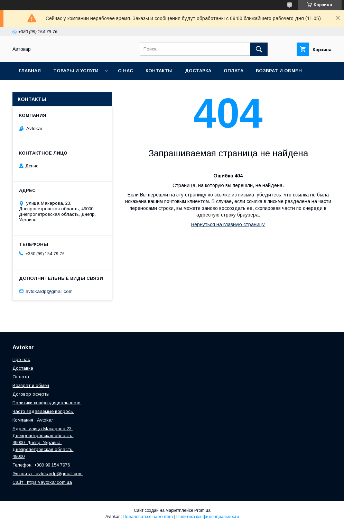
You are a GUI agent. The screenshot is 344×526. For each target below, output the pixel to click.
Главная (30, 70)
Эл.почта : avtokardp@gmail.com (47, 473)
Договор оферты (30, 394)
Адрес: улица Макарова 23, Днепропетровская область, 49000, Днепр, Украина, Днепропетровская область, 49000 (42, 442)
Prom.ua (202, 510)
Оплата (233, 70)
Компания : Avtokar (32, 420)
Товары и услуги (76, 70)
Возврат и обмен (279, 70)
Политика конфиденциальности (207, 516)
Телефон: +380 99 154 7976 (41, 465)
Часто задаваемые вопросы (43, 411)
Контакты (159, 70)
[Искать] (259, 49)
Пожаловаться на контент (148, 516)
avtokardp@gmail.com (49, 291)
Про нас (21, 359)
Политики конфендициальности (46, 402)
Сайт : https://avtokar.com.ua (42, 482)
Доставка (198, 70)
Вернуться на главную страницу (228, 224)
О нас (125, 70)
